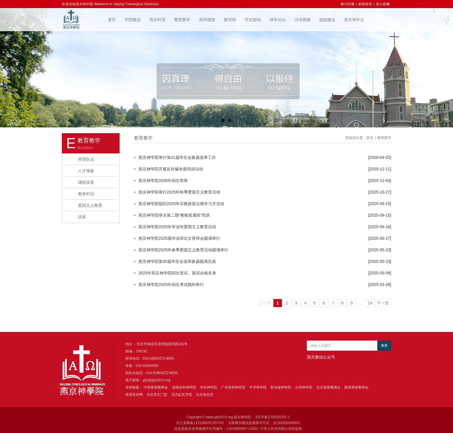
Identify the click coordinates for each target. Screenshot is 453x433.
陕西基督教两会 (356, 387)
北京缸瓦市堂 (181, 395)
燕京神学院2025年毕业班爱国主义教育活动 (177, 226)
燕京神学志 (354, 19)
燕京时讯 (157, 19)
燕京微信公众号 (321, 357)
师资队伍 (86, 159)
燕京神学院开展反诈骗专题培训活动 (170, 169)
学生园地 (253, 19)
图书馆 (230, 19)
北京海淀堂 (204, 395)
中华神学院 (258, 387)
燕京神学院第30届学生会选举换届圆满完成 (177, 261)
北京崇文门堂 (156, 395)
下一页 (383, 303)
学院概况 (133, 19)
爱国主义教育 (90, 205)
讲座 (82, 217)
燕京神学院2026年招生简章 (163, 180)
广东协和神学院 (233, 387)
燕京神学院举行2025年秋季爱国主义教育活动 (179, 192)
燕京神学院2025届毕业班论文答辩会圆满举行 (179, 238)
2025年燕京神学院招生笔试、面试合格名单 (177, 273)
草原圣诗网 (134, 395)
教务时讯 (86, 194)
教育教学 (182, 19)
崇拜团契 (207, 19)
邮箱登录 (365, 4)
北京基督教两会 (328, 387)
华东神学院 (208, 387)
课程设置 (86, 182)
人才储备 (86, 170)
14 (370, 303)
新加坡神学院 (280, 387)
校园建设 (327, 19)
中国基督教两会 (156, 387)
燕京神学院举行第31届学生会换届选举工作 (177, 157)
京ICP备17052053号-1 (272, 417)
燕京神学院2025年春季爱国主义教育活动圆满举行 (183, 250)
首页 (112, 19)
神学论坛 (278, 19)
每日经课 (347, 4)
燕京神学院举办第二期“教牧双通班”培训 (174, 215)
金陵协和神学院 (184, 387)
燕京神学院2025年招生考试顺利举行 (171, 284)
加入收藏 (383, 4)
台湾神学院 (303, 387)
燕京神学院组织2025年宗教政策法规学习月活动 (181, 203)
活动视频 (302, 19)
